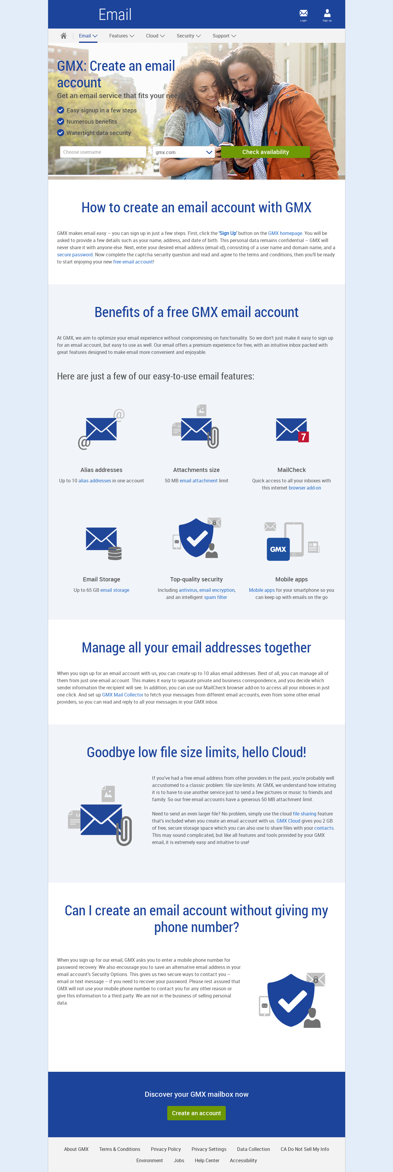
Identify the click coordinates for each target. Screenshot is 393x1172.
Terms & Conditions (119, 1149)
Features (122, 35)
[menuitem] (63, 36)
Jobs (179, 1160)
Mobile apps (262, 590)
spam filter (215, 597)
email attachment (199, 480)
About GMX (76, 1149)
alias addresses (94, 480)
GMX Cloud (288, 821)
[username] (103, 152)
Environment (149, 1160)
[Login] (303, 13)
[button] (196, 1113)
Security (189, 35)
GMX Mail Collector (122, 694)
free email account (133, 261)
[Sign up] (327, 13)
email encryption (217, 590)
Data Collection (253, 1149)
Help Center (207, 1160)
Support (225, 35)
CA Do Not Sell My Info (305, 1149)
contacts (324, 828)
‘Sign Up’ (228, 233)
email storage (114, 590)
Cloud (155, 35)
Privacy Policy (166, 1149)
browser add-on (305, 487)
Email (88, 35)
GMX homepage (285, 233)
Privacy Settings (209, 1149)
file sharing (304, 813)
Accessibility (243, 1160)
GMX (75, 14)
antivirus (188, 590)
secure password (75, 254)
